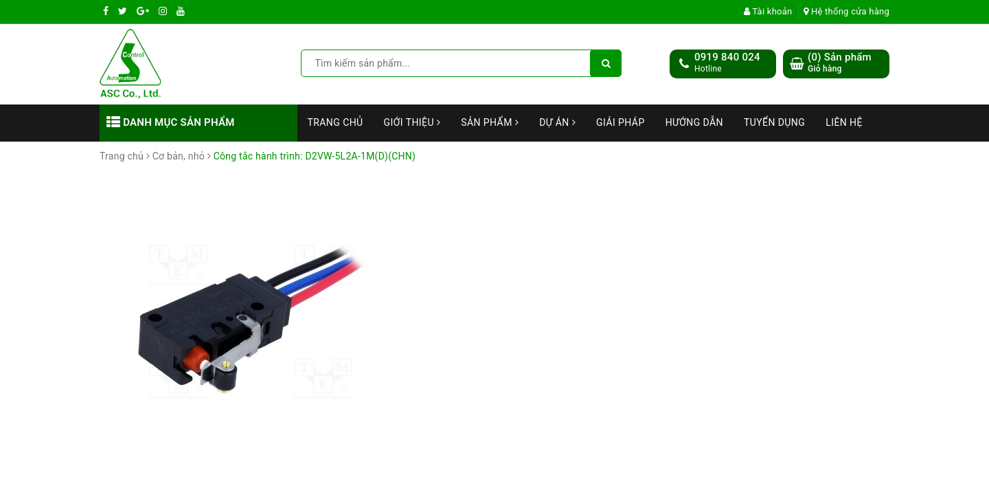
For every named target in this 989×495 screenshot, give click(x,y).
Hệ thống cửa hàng (846, 11)
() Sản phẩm (840, 63)
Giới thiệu (412, 122)
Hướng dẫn (694, 122)
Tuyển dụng (774, 122)
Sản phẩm (490, 122)
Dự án (557, 122)
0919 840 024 (727, 57)
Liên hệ (844, 122)
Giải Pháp (620, 122)
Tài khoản (768, 11)
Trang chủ (335, 122)
